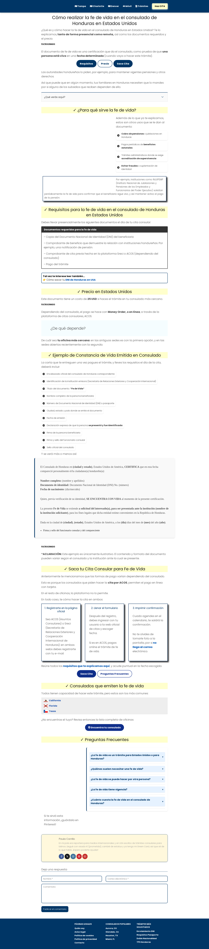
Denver (113, 6)
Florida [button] (53, 705)
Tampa (80, 6)
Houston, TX (112, 935)
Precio (105, 63)
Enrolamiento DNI (145, 931)
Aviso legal (80, 932)
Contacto (79, 942)
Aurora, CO (111, 928)
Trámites (142, 6)
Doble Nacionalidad (147, 938)
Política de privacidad (86, 939)
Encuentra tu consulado (104, 727)
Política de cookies (84, 935)
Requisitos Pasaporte (147, 935)
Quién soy (80, 928)
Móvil (127, 6)
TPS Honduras (144, 942)
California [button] (55, 700)
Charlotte (97, 6)
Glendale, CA (112, 932)
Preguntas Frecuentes (115, 673)
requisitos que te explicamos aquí (86, 666)
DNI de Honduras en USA (80, 279)
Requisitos (86, 63)
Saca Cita (123, 63)
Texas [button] (52, 711)
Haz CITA (160, 6)
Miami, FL (110, 939)
